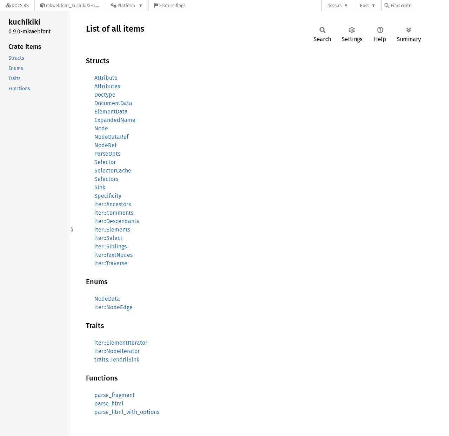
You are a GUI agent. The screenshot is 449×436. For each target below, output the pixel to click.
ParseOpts (107, 153)
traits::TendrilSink (116, 359)
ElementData (111, 111)
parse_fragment (114, 395)
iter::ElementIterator (120, 342)
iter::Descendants (116, 221)
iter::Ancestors (112, 204)
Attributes (107, 86)
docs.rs (334, 5)
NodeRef (105, 145)
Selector (105, 162)
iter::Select (108, 238)
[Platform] (126, 5)
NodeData (107, 298)
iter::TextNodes (113, 255)
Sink (99, 187)
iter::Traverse (110, 263)
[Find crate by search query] (419, 5)
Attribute (106, 77)
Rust (364, 5)
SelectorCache (112, 170)
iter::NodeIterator (117, 351)
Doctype (104, 94)
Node (101, 128)
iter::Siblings (110, 246)
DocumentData (113, 103)
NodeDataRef (111, 137)
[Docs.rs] (17, 5)
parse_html (108, 403)
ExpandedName (114, 120)
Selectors (106, 179)
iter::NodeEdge (113, 307)
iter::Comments (113, 212)
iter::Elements (112, 229)
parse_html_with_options (126, 412)
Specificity (107, 196)
